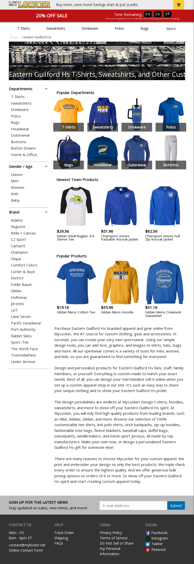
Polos (119, 28)
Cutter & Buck (23, 272)
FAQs (58, 543)
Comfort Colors (24, 265)
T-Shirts (23, 28)
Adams (17, 220)
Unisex (17, 174)
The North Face (24, 349)
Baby (15, 200)
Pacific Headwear (26, 323)
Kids (14, 194)
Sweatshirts (55, 28)
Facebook (156, 532)
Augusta (18, 226)
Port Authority (23, 329)
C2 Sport (18, 239)
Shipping (61, 538)
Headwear (20, 129)
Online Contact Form (26, 550)
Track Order (64, 532)
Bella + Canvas (23, 233)
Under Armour (23, 362)
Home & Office (24, 155)
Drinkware (90, 28)
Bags (144, 28)
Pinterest (155, 549)
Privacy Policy (111, 532)
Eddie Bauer (21, 284)
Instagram (156, 538)
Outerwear (20, 135)
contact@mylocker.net (27, 545)
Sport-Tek (20, 342)
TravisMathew (23, 355)
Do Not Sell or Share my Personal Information (117, 548)
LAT (14, 310)
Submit (176, 505)
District (17, 278)
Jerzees (17, 304)
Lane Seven (21, 316)
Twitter (154, 543)
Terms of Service (114, 538)
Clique (16, 259)
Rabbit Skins (21, 336)
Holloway (19, 297)
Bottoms (18, 142)
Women (17, 187)
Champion (19, 252)
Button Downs (23, 148)
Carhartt (18, 246)
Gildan (16, 291)
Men (14, 181)
